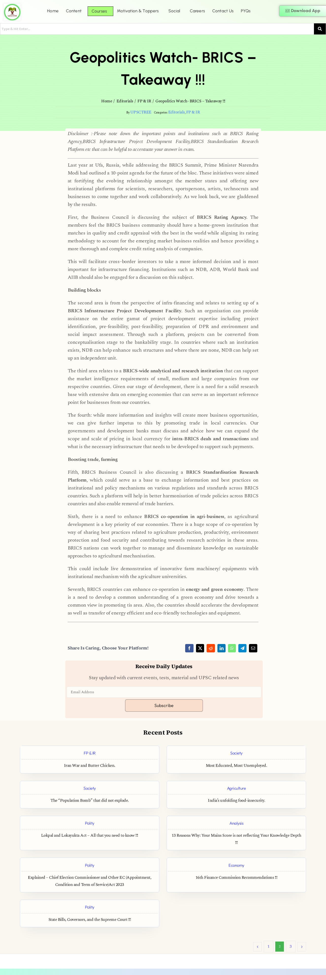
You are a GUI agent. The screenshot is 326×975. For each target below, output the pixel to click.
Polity (89, 823)
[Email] (253, 648)
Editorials (176, 112)
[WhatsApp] (232, 648)
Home (53, 10)
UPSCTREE (140, 112)
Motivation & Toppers (138, 10)
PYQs (245, 10)
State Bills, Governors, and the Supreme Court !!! (90, 920)
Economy (236, 865)
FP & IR (193, 112)
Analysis (236, 823)
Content (74, 10)
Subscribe (164, 705)
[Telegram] (242, 648)
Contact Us (222, 10)
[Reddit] (210, 648)
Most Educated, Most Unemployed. (236, 766)
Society (236, 752)
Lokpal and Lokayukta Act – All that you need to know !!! (89, 836)
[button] (75, 11)
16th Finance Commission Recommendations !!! (236, 878)
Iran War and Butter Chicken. (89, 766)
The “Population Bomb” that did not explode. (89, 801)
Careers (197, 10)
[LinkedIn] (221, 648)
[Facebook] (189, 648)
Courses (99, 11)
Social (174, 10)
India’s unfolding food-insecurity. (236, 801)
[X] (200, 648)
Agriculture (236, 788)
